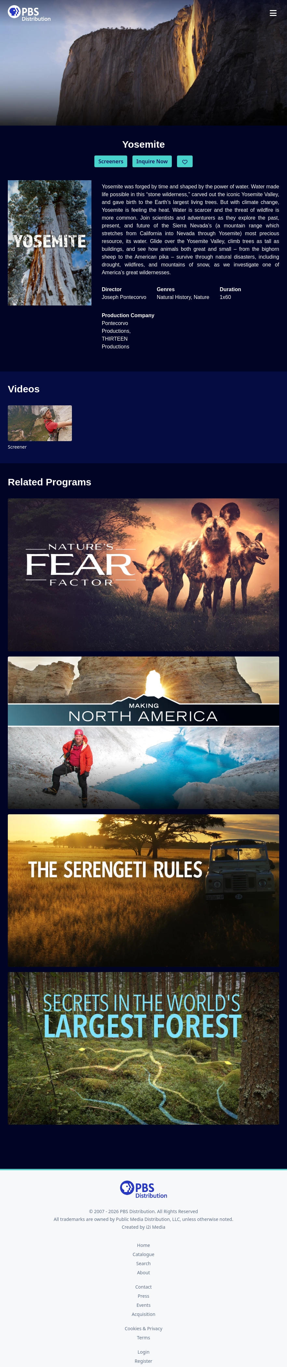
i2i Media (155, 1227)
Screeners (110, 161)
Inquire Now (152, 161)
